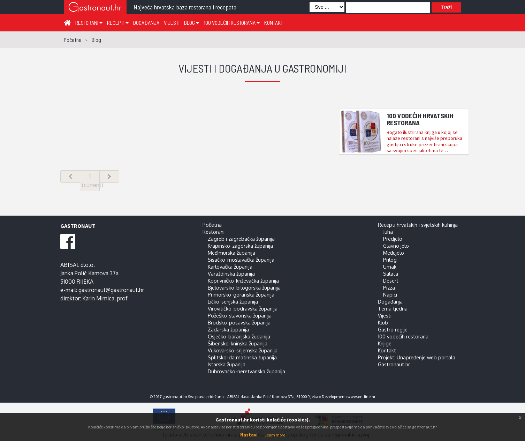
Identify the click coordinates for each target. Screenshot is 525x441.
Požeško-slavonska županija (240, 315)
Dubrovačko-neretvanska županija (246, 371)
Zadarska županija (228, 329)
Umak (389, 266)
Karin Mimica (98, 298)
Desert (390, 280)
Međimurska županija (231, 252)
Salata (390, 273)
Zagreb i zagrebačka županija (241, 239)
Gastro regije (393, 329)
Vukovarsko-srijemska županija (242, 350)
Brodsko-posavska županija (239, 322)
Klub (383, 322)
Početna (212, 225)
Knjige (384, 343)
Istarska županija (226, 364)
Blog (191, 22)
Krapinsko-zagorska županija (240, 245)
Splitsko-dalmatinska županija (242, 357)
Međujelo (393, 252)
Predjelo (392, 239)
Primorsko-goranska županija (241, 294)
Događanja (146, 22)
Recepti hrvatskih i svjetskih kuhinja (418, 225)
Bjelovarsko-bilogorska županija (244, 287)
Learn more (275, 435)
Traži (446, 7)
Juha (388, 232)
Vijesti (172, 22)
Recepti (118, 22)
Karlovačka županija (230, 266)
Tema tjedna (393, 308)
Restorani (88, 22)
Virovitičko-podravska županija (242, 308)
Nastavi (249, 435)
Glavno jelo (396, 245)
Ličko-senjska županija (233, 301)
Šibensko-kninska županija (237, 343)
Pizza (389, 287)
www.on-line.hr (361, 396)
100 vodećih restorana (232, 22)
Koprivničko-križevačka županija (243, 280)
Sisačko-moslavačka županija (241, 259)
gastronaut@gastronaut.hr (111, 289)
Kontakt (273, 22)
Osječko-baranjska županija (239, 336)
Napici (390, 294)
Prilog (390, 259)
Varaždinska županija (231, 273)
